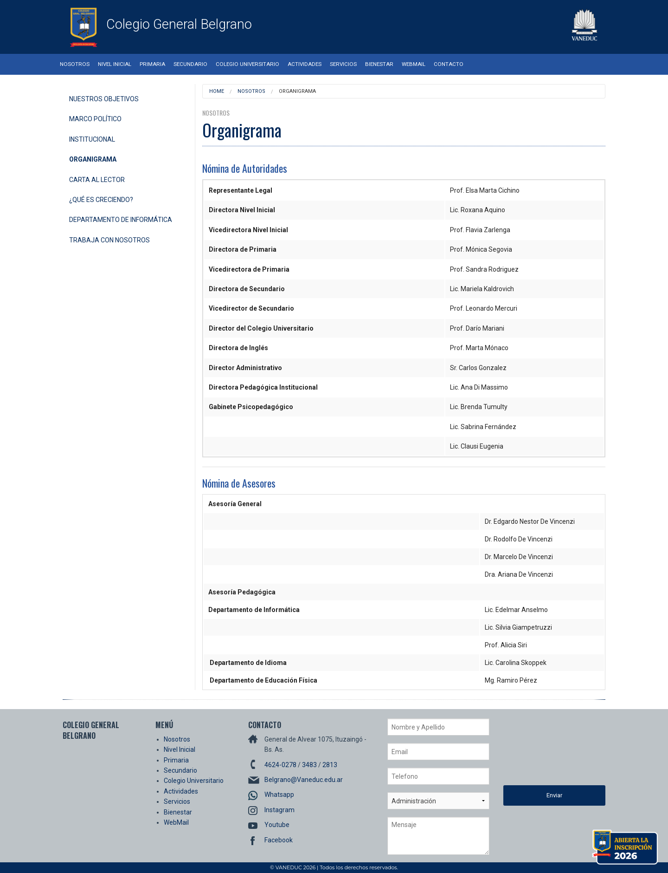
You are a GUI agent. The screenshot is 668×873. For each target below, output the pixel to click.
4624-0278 (280, 765)
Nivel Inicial (114, 64)
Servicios (343, 64)
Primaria (152, 64)
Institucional (92, 139)
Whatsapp (279, 794)
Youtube (276, 824)
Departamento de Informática (120, 219)
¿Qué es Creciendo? (101, 199)
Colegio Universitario (247, 64)
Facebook (278, 840)
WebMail (413, 64)
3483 (309, 765)
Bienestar (379, 64)
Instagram (279, 810)
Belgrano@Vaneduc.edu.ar (303, 779)
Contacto (448, 64)
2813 (329, 765)
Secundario (190, 64)
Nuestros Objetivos (104, 99)
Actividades (304, 64)
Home (216, 91)
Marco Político (95, 119)
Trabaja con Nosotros (109, 240)
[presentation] (541, 751)
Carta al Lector (97, 179)
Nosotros (75, 64)
